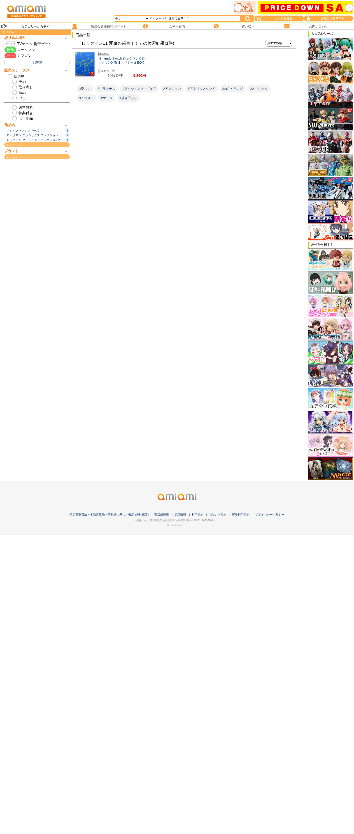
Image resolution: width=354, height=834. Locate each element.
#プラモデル (106, 88)
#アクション (172, 88)
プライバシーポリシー (269, 514)
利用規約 (197, 514)
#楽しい (85, 88)
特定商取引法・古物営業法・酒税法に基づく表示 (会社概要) (109, 514)
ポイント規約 (217, 514)
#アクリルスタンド (201, 88)
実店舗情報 (161, 514)
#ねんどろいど (232, 88)
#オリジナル (259, 88)
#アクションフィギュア (139, 88)
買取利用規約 (240, 514)
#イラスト (86, 98)
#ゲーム (106, 98)
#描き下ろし (128, 98)
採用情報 (180, 514)
